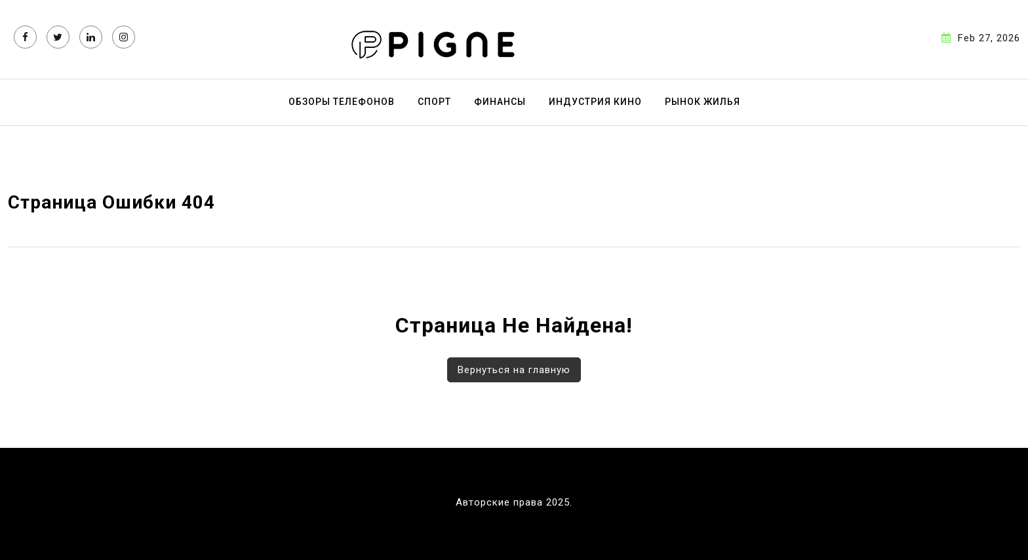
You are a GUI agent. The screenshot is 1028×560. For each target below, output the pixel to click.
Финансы (500, 101)
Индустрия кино (595, 101)
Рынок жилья (702, 101)
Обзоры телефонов (341, 101)
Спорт (434, 101)
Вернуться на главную (514, 370)
